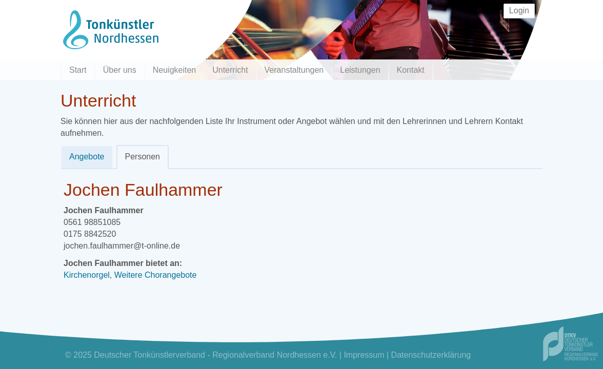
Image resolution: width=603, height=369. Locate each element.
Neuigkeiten (174, 70)
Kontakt (411, 70)
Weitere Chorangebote (155, 275)
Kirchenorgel (87, 275)
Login (519, 10)
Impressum (364, 355)
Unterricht (230, 70)
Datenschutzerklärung (431, 355)
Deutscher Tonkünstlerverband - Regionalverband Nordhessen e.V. (215, 355)
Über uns (119, 70)
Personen (142, 156)
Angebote (87, 156)
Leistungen (360, 70)
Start (78, 70)
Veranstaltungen (294, 70)
